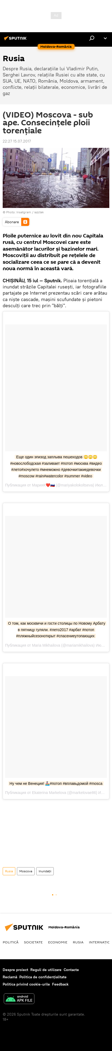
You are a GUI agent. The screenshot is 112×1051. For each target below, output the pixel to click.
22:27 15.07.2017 (17, 141)
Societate (33, 942)
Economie (57, 942)
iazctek (39, 212)
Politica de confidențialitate (43, 977)
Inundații (45, 871)
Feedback (60, 984)
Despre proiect (15, 969)
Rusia (9, 871)
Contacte (71, 969)
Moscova (25, 871)
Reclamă (10, 977)
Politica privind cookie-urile (26, 984)
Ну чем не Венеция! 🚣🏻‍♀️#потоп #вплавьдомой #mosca (56, 783)
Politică (11, 942)
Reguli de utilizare (46, 969)
